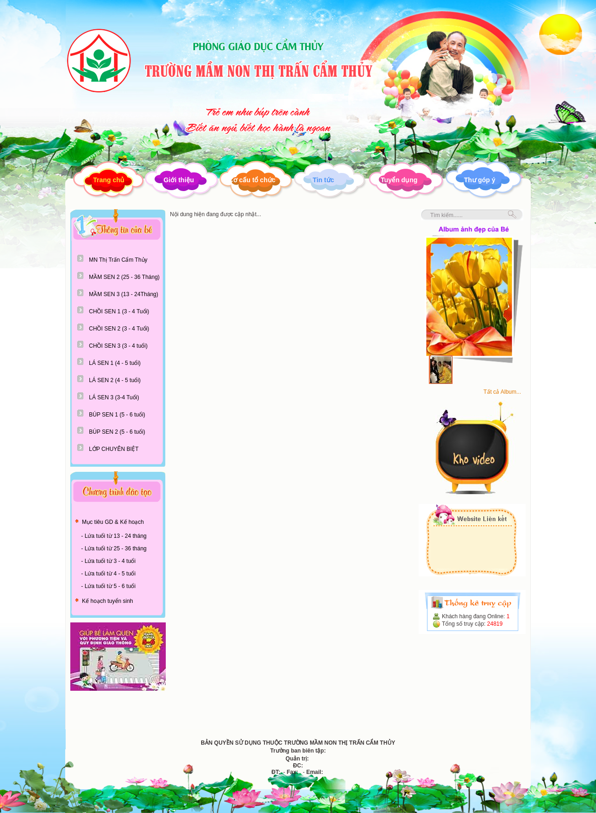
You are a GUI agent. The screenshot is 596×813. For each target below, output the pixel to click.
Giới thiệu (178, 180)
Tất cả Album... (502, 392)
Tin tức (323, 180)
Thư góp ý (479, 180)
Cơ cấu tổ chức (252, 180)
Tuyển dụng (399, 180)
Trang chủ (108, 180)
